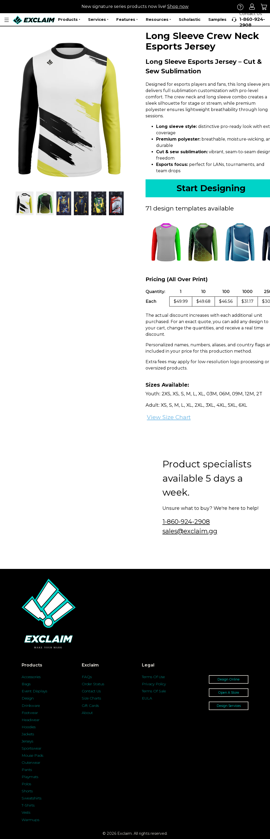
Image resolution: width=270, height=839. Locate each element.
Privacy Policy (154, 684)
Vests (26, 812)
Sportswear (31, 748)
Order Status (93, 684)
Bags (26, 684)
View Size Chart (169, 417)
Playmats (30, 776)
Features (127, 19)
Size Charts (91, 698)
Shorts (27, 791)
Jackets (28, 734)
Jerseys (27, 741)
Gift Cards (90, 705)
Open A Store (228, 692)
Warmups (30, 819)
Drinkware (31, 705)
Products (69, 19)
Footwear (30, 712)
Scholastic (189, 19)
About (87, 712)
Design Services (229, 706)
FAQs (87, 676)
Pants (27, 769)
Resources (158, 19)
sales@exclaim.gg (189, 531)
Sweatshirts (31, 798)
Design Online (229, 679)
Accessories (31, 676)
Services (98, 19)
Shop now (178, 6)
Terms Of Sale (154, 691)
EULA (147, 698)
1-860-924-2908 (186, 521)
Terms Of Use (153, 676)
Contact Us (91, 691)
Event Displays (34, 691)
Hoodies (29, 727)
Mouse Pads (32, 755)
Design (28, 698)
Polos (26, 784)
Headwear (31, 719)
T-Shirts (28, 805)
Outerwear (31, 762)
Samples (217, 19)
